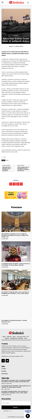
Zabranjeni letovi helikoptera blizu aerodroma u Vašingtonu (6, 169)
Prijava (16, 407)
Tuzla (3, 394)
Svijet (16, 35)
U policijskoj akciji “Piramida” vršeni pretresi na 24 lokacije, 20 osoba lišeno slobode (16, 264)
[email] (16, 403)
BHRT (7, 160)
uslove (10, 411)
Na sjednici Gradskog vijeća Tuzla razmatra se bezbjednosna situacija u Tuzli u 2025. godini (15, 292)
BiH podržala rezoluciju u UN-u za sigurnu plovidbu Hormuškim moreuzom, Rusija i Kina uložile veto (15, 235)
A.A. (5, 157)
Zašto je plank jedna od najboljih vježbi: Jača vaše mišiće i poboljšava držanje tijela (23, 169)
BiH (2, 389)
